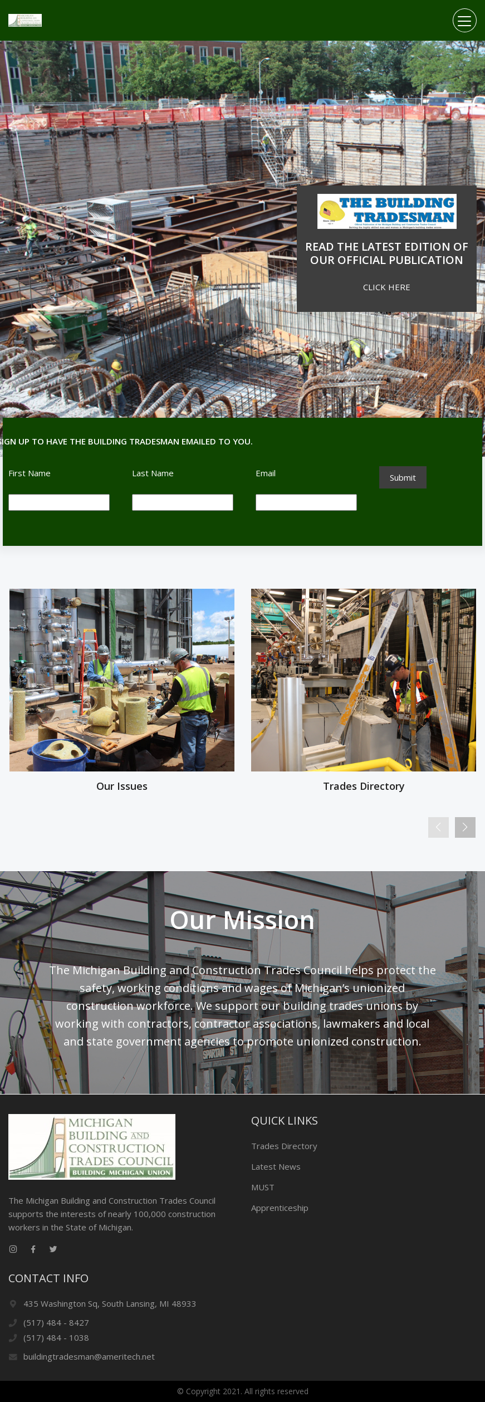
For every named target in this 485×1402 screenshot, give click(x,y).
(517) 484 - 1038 (56, 1337)
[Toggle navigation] (465, 20)
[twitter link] (53, 1249)
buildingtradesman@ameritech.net (89, 1356)
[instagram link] (12, 1249)
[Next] (465, 827)
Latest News (276, 1166)
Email (266, 472)
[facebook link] (33, 1249)
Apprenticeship (279, 1207)
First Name (29, 472)
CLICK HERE (386, 286)
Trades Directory (284, 1145)
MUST (263, 1187)
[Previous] (438, 827)
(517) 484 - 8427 (56, 1322)
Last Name (153, 472)
